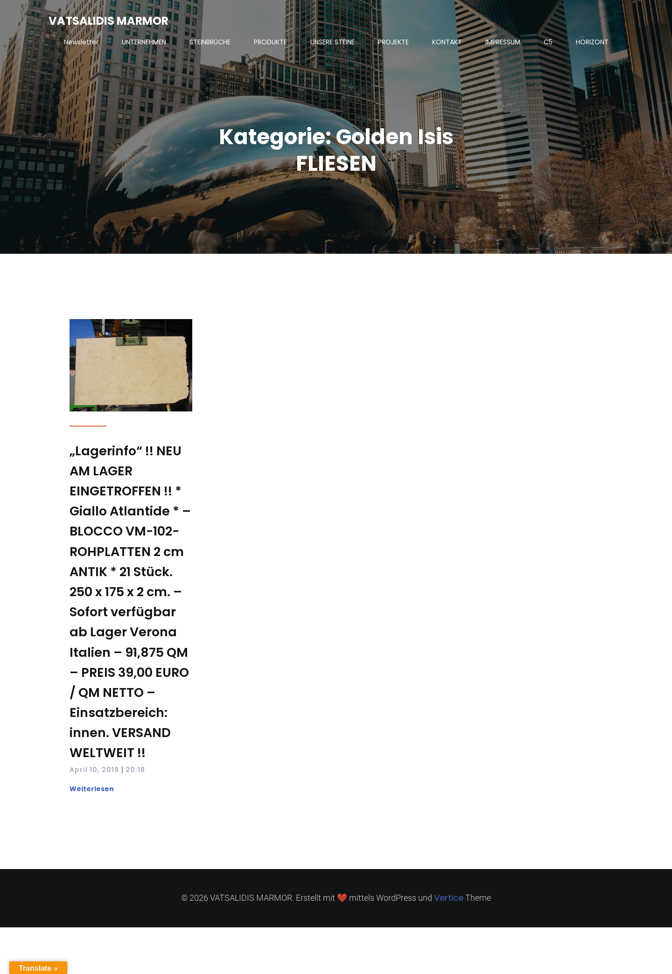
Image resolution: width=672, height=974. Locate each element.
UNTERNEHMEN (144, 42)
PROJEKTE (393, 42)
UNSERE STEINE (332, 42)
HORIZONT (592, 42)
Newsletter (81, 42)
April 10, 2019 (94, 769)
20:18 (135, 769)
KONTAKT (447, 42)
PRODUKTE (270, 42)
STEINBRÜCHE (210, 42)
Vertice (448, 898)
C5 (548, 42)
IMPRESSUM (502, 42)
